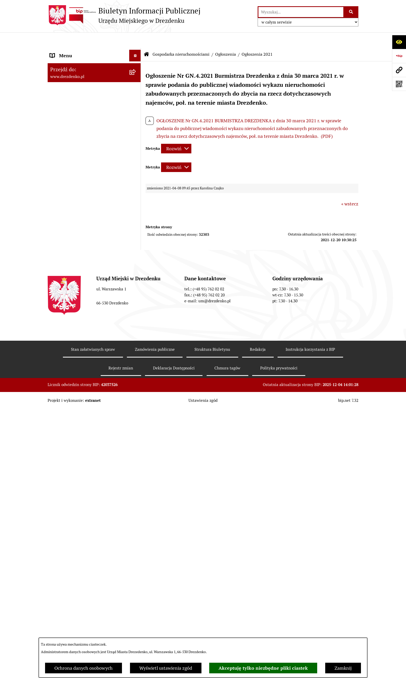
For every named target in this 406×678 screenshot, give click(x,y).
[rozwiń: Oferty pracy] (136, 518)
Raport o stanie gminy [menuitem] (72, 152)
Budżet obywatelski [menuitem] (70, 164)
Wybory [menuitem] (58, 530)
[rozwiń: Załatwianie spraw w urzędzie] (136, 94)
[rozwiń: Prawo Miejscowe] (136, 129)
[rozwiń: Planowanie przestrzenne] (136, 476)
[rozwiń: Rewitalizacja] (136, 488)
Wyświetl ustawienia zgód (165, 668)
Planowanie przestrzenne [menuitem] (76, 476)
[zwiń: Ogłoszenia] (136, 311)
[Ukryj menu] (135, 40)
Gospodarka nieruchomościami (181, 38)
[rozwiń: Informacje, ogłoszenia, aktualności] (136, 82)
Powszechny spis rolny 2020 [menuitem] (79, 588)
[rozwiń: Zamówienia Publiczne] (136, 206)
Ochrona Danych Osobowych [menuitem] (80, 600)
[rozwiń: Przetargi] (136, 274)
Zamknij (343, 668)
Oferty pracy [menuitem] (62, 518)
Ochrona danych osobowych (83, 668)
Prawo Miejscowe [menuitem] (67, 129)
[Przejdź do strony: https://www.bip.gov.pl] (399, 56)
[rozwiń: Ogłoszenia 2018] (136, 431)
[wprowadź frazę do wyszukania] (301, 12)
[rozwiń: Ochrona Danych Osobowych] (136, 600)
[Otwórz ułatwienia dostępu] (399, 42)
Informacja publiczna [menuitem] (71, 635)
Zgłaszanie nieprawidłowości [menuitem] (79, 623)
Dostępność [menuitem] (62, 611)
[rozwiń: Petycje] (136, 565)
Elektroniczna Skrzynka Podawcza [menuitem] (85, 541)
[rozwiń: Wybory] (136, 530)
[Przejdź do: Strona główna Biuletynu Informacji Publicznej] (146, 39)
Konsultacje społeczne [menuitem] (73, 70)
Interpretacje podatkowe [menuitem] (75, 175)
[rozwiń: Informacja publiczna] (136, 635)
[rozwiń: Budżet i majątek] (136, 140)
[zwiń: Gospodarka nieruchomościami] (136, 229)
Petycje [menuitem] (57, 565)
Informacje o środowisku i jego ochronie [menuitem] (81, 502)
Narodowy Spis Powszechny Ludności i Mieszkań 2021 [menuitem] (89, 55)
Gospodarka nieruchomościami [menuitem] (82, 229)
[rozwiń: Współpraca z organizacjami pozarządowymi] (136, 187)
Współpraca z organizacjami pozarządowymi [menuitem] (78, 190)
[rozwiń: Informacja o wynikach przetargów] (136, 289)
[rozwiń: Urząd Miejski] (136, 105)
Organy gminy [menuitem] (64, 117)
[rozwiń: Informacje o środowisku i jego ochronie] (136, 499)
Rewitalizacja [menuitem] (63, 488)
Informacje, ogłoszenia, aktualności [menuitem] (86, 82)
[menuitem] (94, 244)
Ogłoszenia (225, 38)
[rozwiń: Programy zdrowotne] (136, 576)
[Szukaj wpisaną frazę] (351, 12)
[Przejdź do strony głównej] (124, 15)
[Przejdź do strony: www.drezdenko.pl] (399, 70)
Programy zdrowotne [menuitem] (71, 576)
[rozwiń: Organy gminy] (136, 117)
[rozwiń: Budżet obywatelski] (136, 164)
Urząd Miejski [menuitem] (64, 105)
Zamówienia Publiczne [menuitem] (73, 206)
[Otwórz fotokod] (399, 84)
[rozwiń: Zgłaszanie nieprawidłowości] (136, 623)
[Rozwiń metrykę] (176, 133)
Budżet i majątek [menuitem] (67, 140)
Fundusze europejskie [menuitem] (72, 217)
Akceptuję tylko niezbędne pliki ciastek (263, 668)
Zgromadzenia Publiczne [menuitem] (75, 553)
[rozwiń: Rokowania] (136, 259)
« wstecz (349, 188)
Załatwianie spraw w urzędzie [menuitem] (80, 94)
